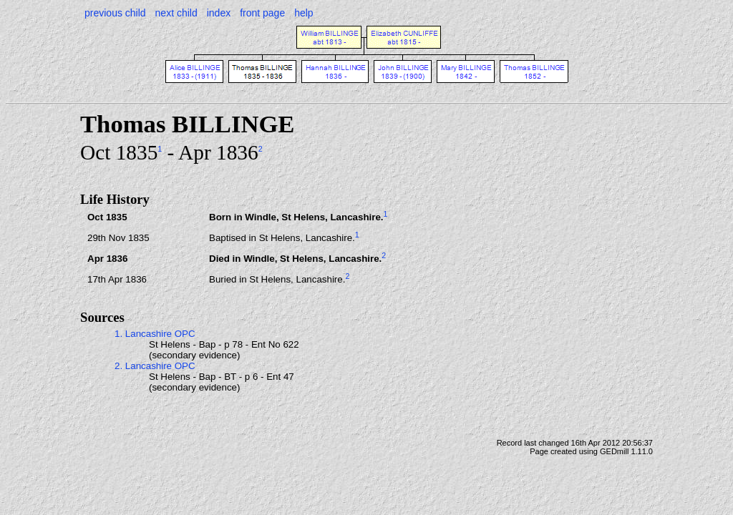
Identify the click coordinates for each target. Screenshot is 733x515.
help (303, 13)
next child (176, 13)
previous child (115, 13)
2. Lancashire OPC (155, 365)
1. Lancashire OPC (155, 333)
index (218, 13)
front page (262, 13)
